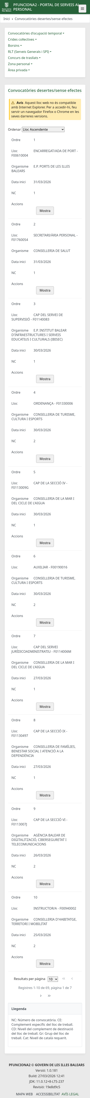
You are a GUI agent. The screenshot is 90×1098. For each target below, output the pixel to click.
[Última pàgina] (49, 996)
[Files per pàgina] (53, 979)
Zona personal (19, 64)
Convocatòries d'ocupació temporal (35, 33)
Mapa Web (24, 1094)
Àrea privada (17, 70)
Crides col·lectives (21, 39)
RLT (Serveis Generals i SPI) (28, 51)
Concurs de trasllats (23, 58)
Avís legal (70, 1094)
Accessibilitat (48, 1094)
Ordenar (14, 129)
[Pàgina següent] (41, 996)
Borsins (13, 45)
